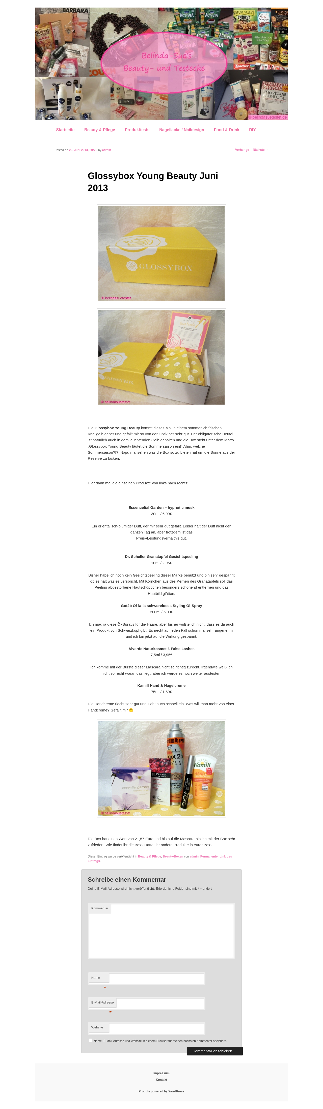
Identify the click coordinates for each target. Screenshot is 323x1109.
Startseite (65, 130)
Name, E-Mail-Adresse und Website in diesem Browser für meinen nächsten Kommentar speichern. (160, 1041)
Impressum (161, 1073)
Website (97, 1027)
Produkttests (137, 130)
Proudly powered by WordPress (161, 1091)
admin (106, 150)
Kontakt (161, 1080)
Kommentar (99, 908)
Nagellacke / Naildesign (181, 130)
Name (98, 979)
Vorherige (240, 150)
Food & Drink (226, 130)
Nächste (260, 150)
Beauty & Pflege (99, 130)
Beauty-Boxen (173, 856)
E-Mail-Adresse (102, 1003)
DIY (252, 130)
